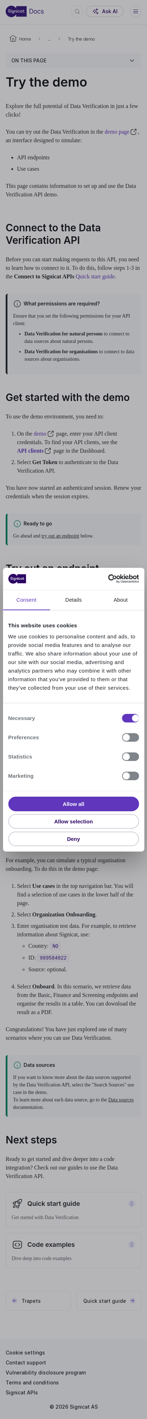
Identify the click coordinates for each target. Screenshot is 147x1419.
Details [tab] (73, 599)
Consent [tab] (26, 599)
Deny (73, 839)
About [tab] (121, 599)
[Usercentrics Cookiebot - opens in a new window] (108, 578)
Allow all (73, 804)
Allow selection (73, 821)
